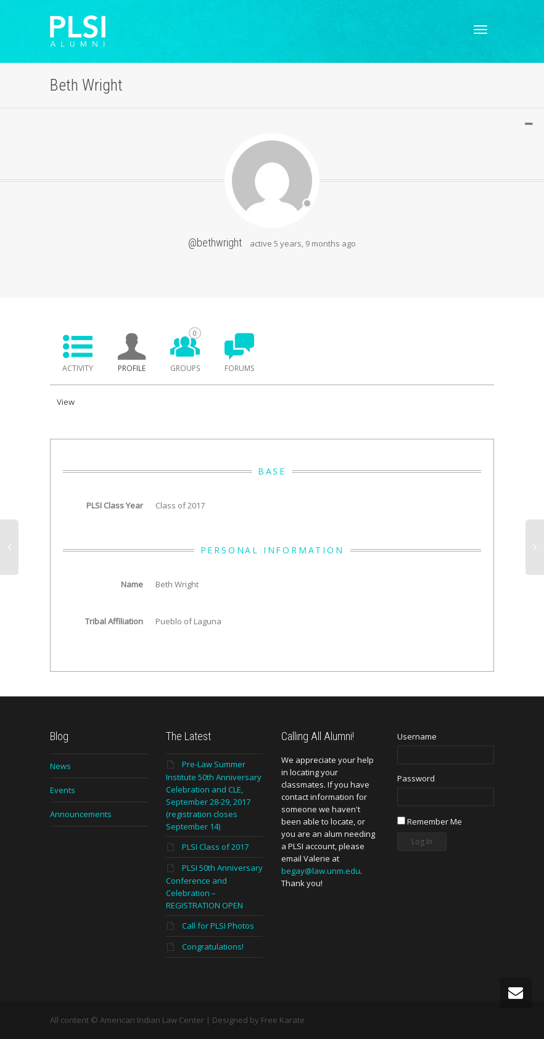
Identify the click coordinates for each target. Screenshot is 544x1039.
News (60, 766)
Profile (132, 368)
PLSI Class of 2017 (215, 846)
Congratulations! (213, 946)
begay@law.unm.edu (320, 870)
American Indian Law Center (152, 1019)
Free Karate (283, 1019)
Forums (239, 368)
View (66, 401)
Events (62, 790)
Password (416, 778)
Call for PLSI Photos (218, 925)
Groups (185, 350)
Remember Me (429, 821)
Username (417, 736)
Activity (77, 368)
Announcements (81, 814)
